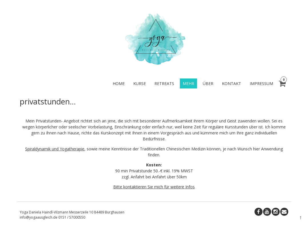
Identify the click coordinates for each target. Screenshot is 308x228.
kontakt (231, 83)
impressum (261, 83)
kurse (139, 83)
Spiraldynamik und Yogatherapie (54, 149)
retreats (164, 83)
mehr (188, 83)
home (119, 83)
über (208, 83)
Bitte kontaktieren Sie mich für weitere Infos (154, 186)
